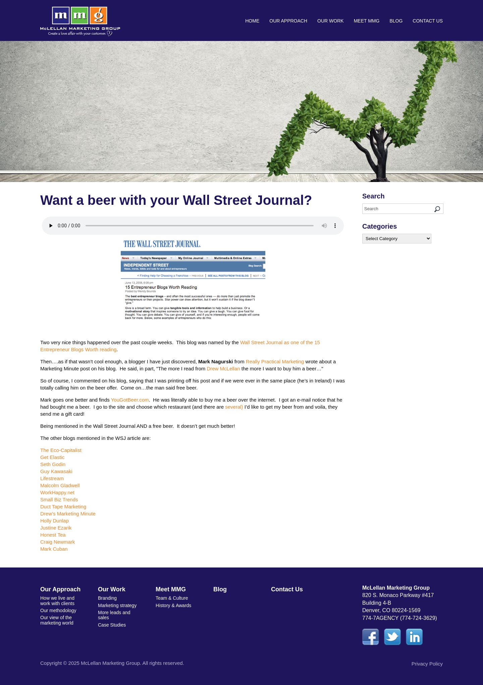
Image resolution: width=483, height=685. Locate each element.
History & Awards (173, 605)
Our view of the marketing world (56, 620)
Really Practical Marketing (275, 361)
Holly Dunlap (54, 520)
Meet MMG (367, 21)
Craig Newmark (57, 542)
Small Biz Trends (59, 499)
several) (234, 407)
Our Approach (288, 21)
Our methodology (58, 610)
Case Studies (112, 625)
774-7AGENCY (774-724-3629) (399, 618)
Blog (395, 21)
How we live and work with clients (57, 600)
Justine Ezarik (55, 528)
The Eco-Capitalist (61, 450)
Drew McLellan (223, 368)
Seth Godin (52, 464)
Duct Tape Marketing (63, 506)
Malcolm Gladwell (60, 485)
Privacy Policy (427, 664)
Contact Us (428, 21)
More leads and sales (114, 615)
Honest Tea (53, 535)
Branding (107, 598)
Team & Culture (172, 598)
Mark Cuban (54, 549)
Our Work (330, 21)
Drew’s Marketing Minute (68, 513)
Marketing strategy (117, 605)
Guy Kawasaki (56, 471)
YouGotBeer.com (130, 400)
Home (252, 21)
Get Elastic (52, 457)
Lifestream (52, 478)
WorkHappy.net (57, 492)
